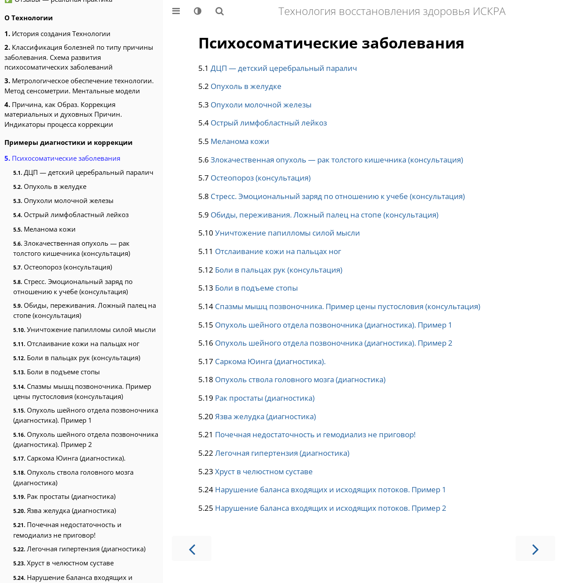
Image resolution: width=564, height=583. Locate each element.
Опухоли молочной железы (63, 200)
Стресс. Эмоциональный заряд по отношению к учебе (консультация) (73, 286)
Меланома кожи (44, 229)
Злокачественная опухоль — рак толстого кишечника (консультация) (71, 248)
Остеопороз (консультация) (62, 266)
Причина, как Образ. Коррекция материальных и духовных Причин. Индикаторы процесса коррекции (63, 114)
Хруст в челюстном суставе (63, 562)
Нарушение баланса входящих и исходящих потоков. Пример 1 (330, 489)
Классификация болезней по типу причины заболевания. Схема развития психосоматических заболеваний (78, 57)
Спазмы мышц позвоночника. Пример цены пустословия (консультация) (82, 391)
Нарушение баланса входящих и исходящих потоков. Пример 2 (330, 508)
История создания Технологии (57, 33)
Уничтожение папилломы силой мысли (84, 329)
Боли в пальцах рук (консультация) (76, 357)
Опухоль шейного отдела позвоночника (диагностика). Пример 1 (85, 415)
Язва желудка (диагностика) (64, 510)
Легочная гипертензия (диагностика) (79, 548)
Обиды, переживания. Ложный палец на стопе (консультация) (84, 310)
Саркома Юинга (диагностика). (69, 458)
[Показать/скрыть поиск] (219, 11)
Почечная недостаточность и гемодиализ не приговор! (67, 529)
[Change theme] (197, 11)
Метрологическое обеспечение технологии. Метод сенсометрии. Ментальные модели (79, 85)
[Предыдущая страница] (192, 548)
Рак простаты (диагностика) (64, 496)
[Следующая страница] (535, 548)
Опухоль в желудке (49, 186)
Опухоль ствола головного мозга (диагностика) (73, 477)
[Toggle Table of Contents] (176, 11)
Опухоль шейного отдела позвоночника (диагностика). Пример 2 (85, 439)
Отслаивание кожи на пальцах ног (76, 343)
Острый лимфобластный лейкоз (71, 214)
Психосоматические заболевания (62, 158)
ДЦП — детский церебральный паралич (83, 172)
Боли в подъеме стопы (56, 371)
